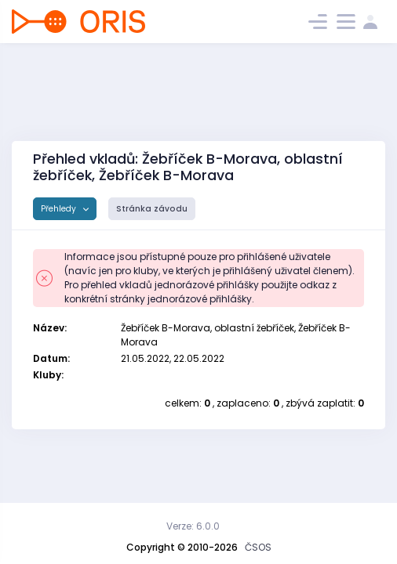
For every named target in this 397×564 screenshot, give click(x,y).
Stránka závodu (152, 209)
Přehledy (59, 209)
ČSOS (258, 547)
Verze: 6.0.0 (193, 526)
